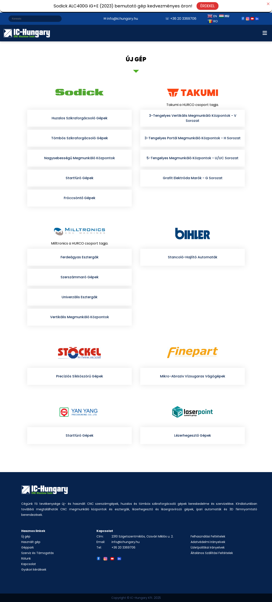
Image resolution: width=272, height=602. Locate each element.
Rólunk (26, 558)
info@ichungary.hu (126, 542)
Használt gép (30, 542)
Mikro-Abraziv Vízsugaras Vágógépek (192, 376)
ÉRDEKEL (207, 5)
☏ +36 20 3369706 (180, 18)
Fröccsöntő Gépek (79, 198)
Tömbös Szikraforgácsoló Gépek (79, 138)
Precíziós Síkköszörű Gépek (79, 376)
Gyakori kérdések (33, 569)
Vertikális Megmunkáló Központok (79, 317)
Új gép (25, 536)
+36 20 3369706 (123, 547)
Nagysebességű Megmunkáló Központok (79, 158)
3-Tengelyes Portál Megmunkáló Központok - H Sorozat (192, 138)
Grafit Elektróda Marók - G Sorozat (192, 178)
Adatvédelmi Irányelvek (208, 542)
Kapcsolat (28, 564)
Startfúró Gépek (80, 178)
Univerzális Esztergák (80, 297)
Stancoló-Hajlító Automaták (192, 257)
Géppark (27, 547)
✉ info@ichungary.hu (120, 18)
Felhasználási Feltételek (208, 536)
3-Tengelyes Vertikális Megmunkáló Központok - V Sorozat (192, 118)
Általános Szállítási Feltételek (212, 553)
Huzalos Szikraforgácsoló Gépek (80, 118)
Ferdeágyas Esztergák (80, 257)
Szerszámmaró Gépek (80, 277)
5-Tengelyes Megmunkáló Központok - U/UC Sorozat (192, 158)
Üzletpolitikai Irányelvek (208, 547)
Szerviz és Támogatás (37, 553)
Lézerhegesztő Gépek (192, 435)
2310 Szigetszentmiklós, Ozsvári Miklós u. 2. (142, 536)
